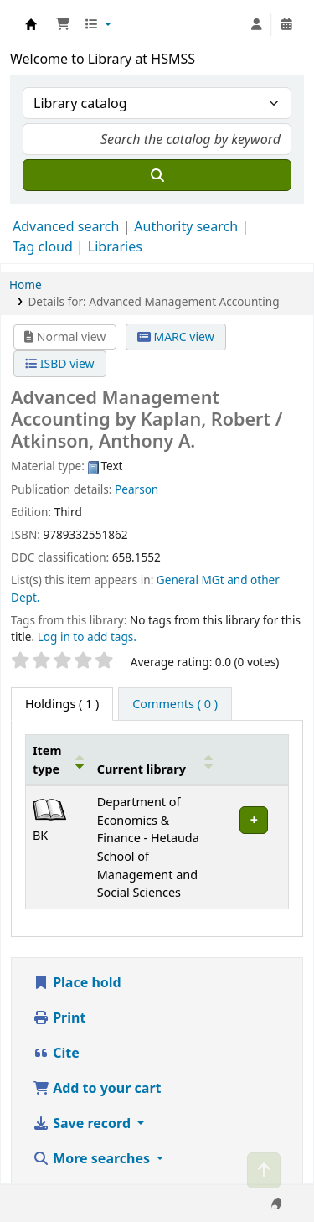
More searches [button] (93, 1158)
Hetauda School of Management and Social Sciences (31, 24)
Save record (83, 1123)
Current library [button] (141, 769)
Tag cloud (43, 246)
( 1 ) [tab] (62, 704)
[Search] (157, 175)
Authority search (186, 226)
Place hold (77, 982)
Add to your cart (97, 1088)
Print (59, 1017)
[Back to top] (264, 1170)
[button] (63, 24)
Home (25, 285)
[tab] (175, 704)
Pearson (136, 489)
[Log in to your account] (256, 24)
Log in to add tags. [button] (87, 637)
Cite (56, 1052)
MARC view (175, 336)
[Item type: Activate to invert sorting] (58, 759)
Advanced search (66, 226)
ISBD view (59, 363)
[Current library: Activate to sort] (154, 759)
